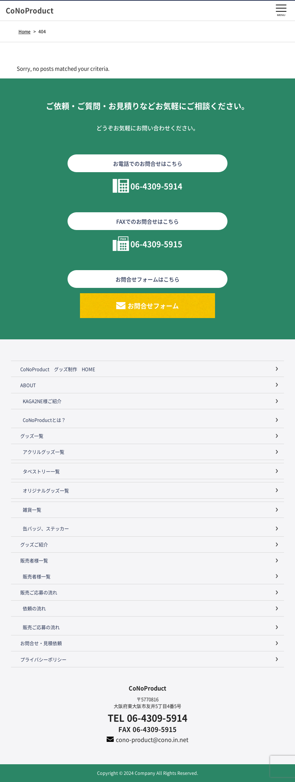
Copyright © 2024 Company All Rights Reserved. (147, 773)
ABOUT (28, 385)
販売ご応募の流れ (38, 592)
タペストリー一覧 (41, 471)
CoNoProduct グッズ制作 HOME (57, 369)
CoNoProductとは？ (44, 419)
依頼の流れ (34, 608)
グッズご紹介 (34, 544)
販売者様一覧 (34, 560)
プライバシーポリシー (43, 659)
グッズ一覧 (31, 435)
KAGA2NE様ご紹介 (42, 401)
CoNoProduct (33, 10)
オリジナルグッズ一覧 (46, 490)
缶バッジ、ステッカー (46, 528)
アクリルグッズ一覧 (43, 451)
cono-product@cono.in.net (152, 739)
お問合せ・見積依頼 (41, 643)
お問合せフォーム (153, 305)
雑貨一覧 (32, 509)
